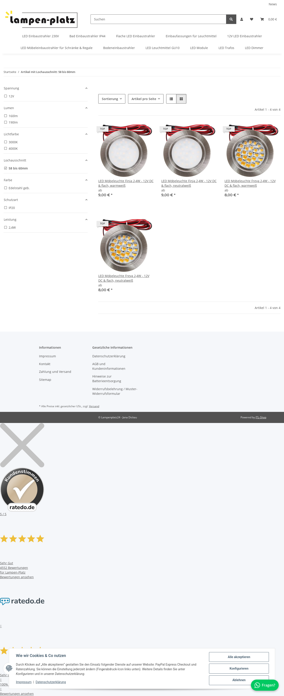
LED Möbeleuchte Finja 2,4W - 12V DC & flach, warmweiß (126, 183)
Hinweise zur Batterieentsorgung (106, 378)
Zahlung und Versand (55, 372)
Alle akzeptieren (238, 657)
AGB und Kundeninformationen (108, 366)
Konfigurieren (238, 668)
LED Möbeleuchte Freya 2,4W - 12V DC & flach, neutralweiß (123, 278)
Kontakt (44, 364)
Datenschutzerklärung (51, 682)
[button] (242, 19)
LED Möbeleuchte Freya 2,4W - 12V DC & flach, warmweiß (250, 183)
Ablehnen (238, 680)
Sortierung (110, 99)
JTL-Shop (261, 417)
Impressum (24, 682)
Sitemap (45, 379)
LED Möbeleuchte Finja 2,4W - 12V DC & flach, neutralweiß (189, 183)
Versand (94, 406)
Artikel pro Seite (144, 99)
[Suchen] (158, 19)
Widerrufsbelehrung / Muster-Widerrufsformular (114, 391)
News (273, 4)
